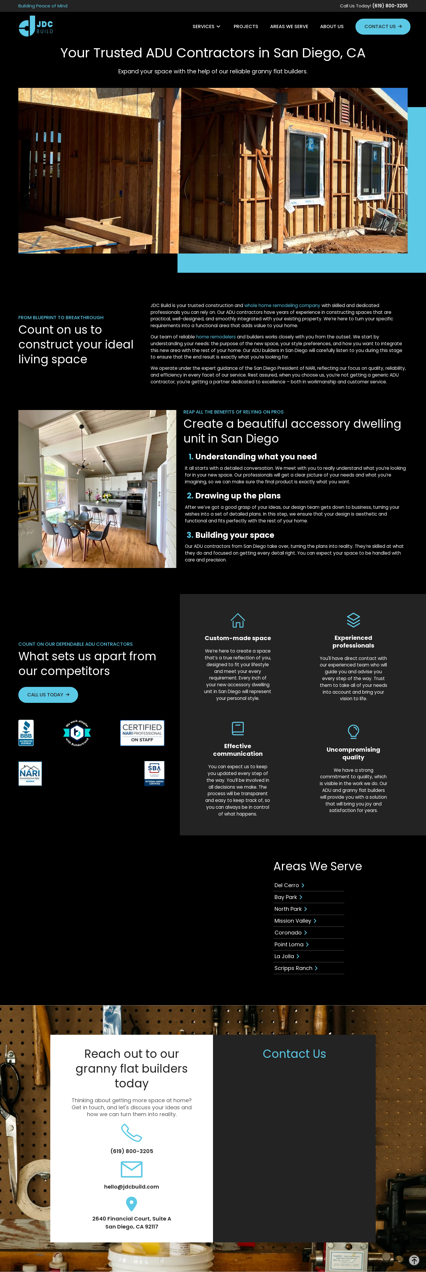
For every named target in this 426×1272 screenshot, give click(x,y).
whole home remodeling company (282, 305)
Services (203, 27)
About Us (332, 27)
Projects (246, 27)
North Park (288, 909)
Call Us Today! (374, 6)
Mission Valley (293, 920)
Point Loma (289, 944)
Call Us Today (45, 694)
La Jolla (284, 956)
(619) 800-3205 (131, 1151)
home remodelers (216, 337)
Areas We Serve (289, 27)
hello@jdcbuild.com (131, 1186)
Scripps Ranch (293, 968)
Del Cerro (287, 885)
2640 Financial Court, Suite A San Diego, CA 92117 (131, 1222)
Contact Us (380, 26)
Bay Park (286, 897)
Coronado (288, 932)
